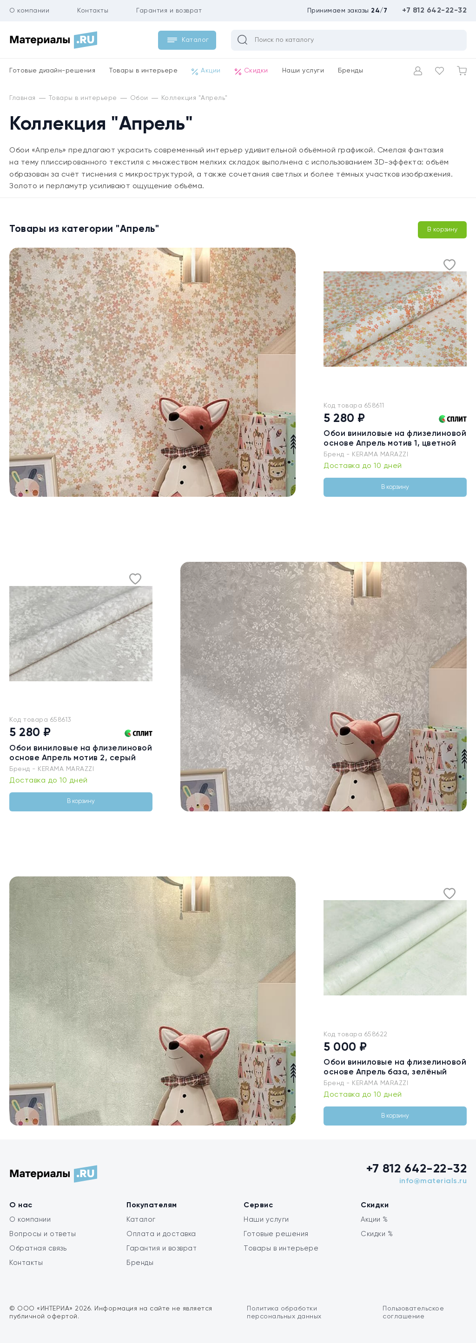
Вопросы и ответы (42, 1234)
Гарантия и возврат (169, 10)
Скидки (251, 71)
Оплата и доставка (161, 1234)
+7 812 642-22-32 (434, 10)
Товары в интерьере (143, 70)
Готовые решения (276, 1234)
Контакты (92, 10)
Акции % (374, 1219)
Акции (206, 71)
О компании (29, 10)
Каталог (141, 1219)
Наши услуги (303, 70)
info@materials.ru (433, 1181)
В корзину (442, 229)
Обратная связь (37, 1248)
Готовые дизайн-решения (52, 70)
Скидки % (377, 1234)
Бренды (350, 70)
